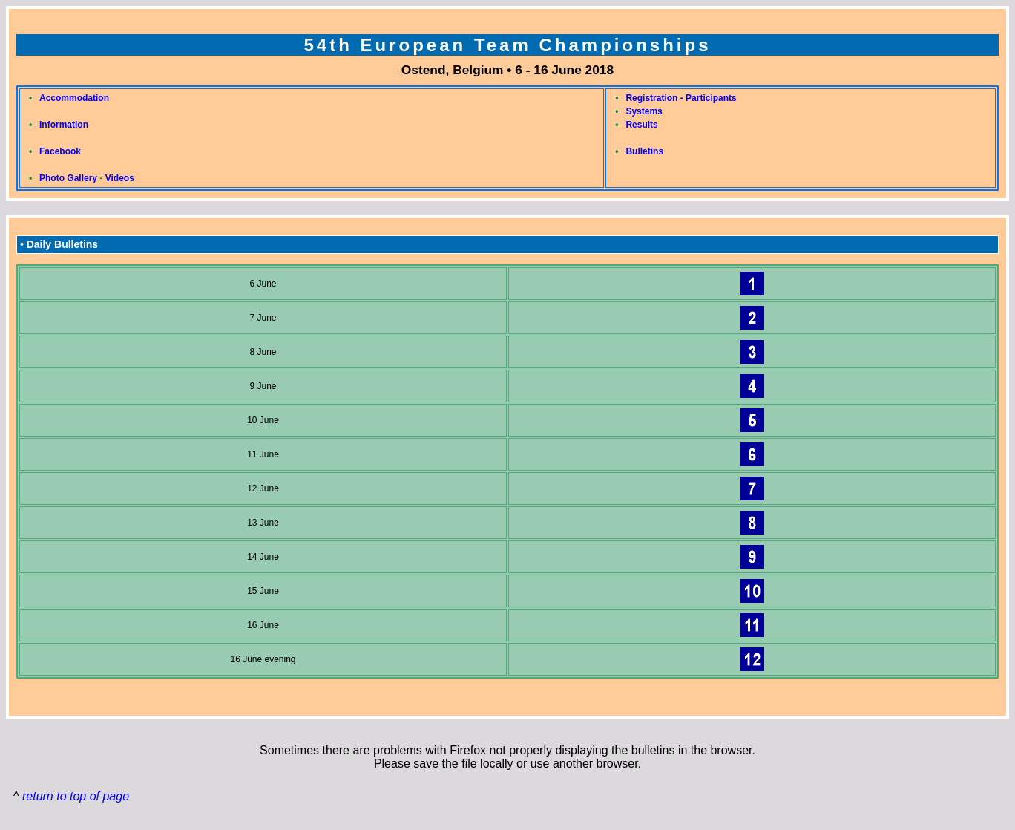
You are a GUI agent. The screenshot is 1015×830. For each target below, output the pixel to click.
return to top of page (75, 796)
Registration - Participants (680, 98)
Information (63, 125)
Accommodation (74, 98)
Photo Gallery (68, 178)
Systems (643, 111)
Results (641, 125)
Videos (119, 178)
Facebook (60, 151)
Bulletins (644, 151)
